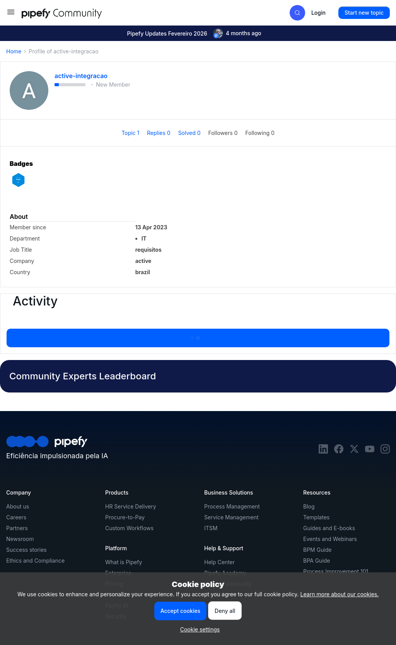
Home (13, 51)
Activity (35, 301)
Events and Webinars (330, 539)
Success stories (26, 549)
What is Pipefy (123, 562)
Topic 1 (131, 133)
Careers (16, 517)
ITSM (210, 528)
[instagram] (385, 451)
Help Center (219, 562)
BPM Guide (317, 549)
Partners (17, 528)
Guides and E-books (329, 528)
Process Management (232, 506)
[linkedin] (323, 451)
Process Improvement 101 (335, 571)
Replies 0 (159, 133)
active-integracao (81, 76)
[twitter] (354, 451)
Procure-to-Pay (125, 517)
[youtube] (369, 451)
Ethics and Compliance (35, 560)
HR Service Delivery (130, 506)
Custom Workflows (129, 528)
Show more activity (198, 335)
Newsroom (20, 539)
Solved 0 (190, 133)
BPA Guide (316, 560)
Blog (309, 506)
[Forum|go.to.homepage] (76, 13)
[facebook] (338, 451)
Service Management (231, 517)
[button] (10, 14)
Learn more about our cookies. (339, 594)
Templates (316, 517)
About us (17, 506)
